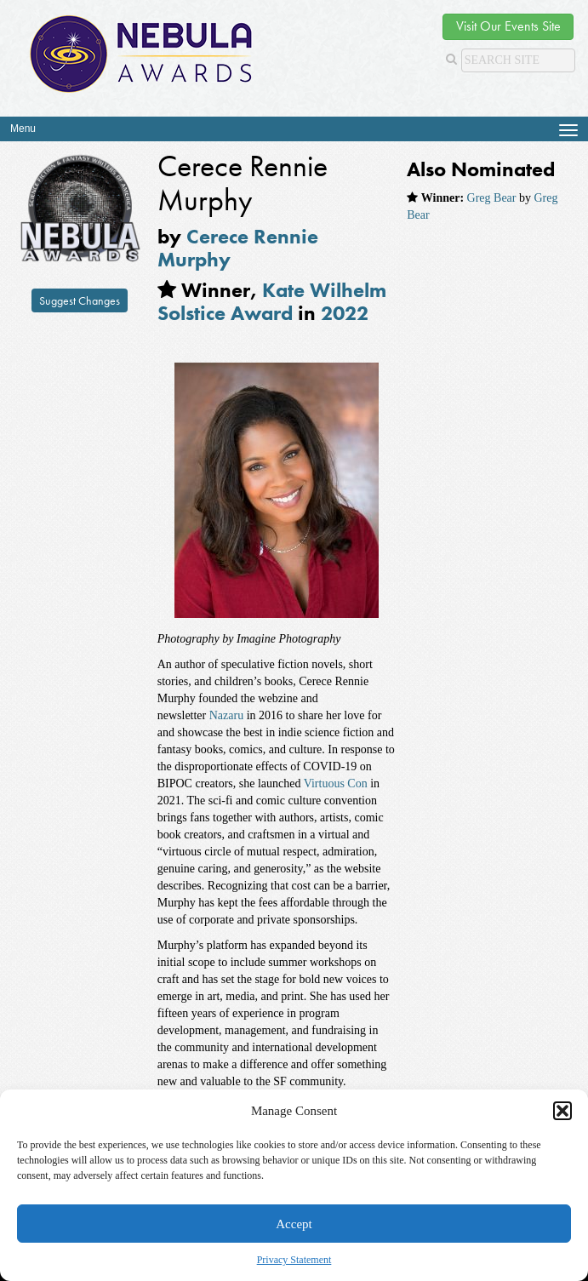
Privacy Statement (294, 1260)
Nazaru (224, 715)
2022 (344, 313)
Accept (293, 1224)
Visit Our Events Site (508, 26)
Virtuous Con (333, 783)
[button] (562, 1110)
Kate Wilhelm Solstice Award (271, 301)
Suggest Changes (79, 300)
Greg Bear (492, 198)
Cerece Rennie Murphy (237, 247)
